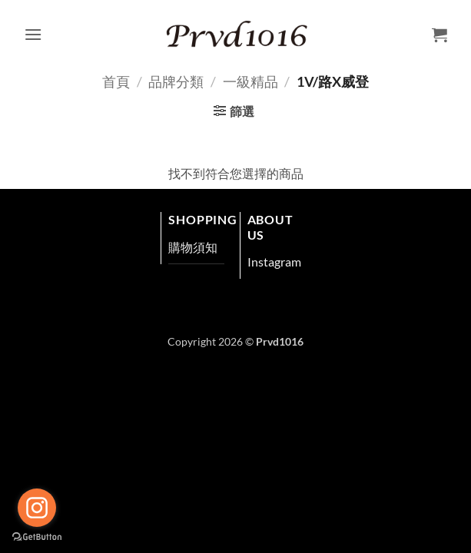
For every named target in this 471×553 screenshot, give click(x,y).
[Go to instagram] (37, 507)
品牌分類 (176, 81)
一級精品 (250, 81)
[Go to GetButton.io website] (36, 537)
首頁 (116, 81)
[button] (33, 34)
